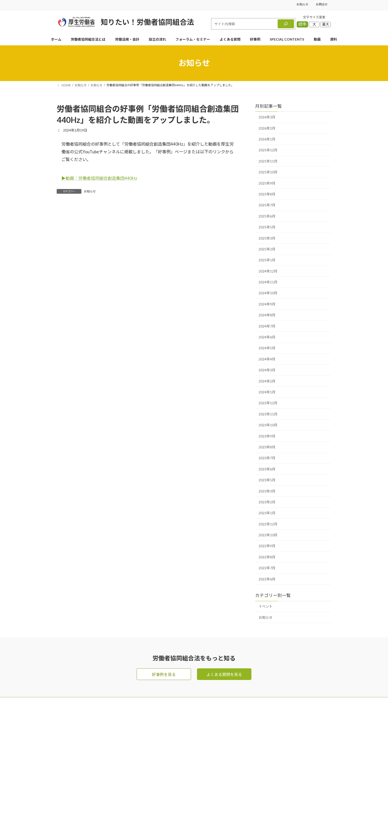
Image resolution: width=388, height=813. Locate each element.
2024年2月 (267, 381)
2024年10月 (268, 293)
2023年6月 (267, 469)
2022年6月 (267, 579)
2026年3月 (267, 117)
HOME (197, 714)
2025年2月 (267, 249)
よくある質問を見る (224, 674)
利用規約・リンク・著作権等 (273, 773)
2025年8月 (267, 194)
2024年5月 (267, 348)
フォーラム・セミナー (267, 724)
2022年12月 (268, 524)
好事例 (197, 773)
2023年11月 (268, 414)
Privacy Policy (210, 800)
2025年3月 (267, 238)
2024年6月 (267, 337)
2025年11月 (268, 161)
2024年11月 (268, 282)
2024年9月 (267, 304)
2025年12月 (268, 150)
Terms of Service (236, 800)
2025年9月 (267, 183)
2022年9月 (267, 546)
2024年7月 (267, 326)
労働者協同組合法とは (210, 734)
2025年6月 (267, 216)
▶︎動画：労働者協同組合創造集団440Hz (99, 178)
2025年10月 (268, 172)
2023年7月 (267, 458)
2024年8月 (267, 315)
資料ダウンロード (263, 743)
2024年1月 (267, 392)
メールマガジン (261, 714)
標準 (302, 24)
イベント (265, 606)
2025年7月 (267, 205)
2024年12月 (268, 271)
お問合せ (322, 4)
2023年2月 (267, 502)
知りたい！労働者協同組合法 (147, 22)
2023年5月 (267, 480)
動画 (251, 734)
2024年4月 (267, 359)
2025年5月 (267, 227)
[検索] (286, 23)
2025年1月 (267, 260)
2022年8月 (267, 557)
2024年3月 (267, 370)
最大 (325, 24)
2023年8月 (267, 447)
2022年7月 (267, 568)
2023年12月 (268, 403)
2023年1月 (267, 513)
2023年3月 (267, 491)
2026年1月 (267, 139)
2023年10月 (268, 425)
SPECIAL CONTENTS (210, 783)
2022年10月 (268, 535)
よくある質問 (203, 753)
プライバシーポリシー (267, 763)
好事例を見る (164, 674)
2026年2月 (267, 128)
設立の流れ (201, 763)
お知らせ (302, 4)
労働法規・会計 (204, 743)
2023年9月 (267, 436)
